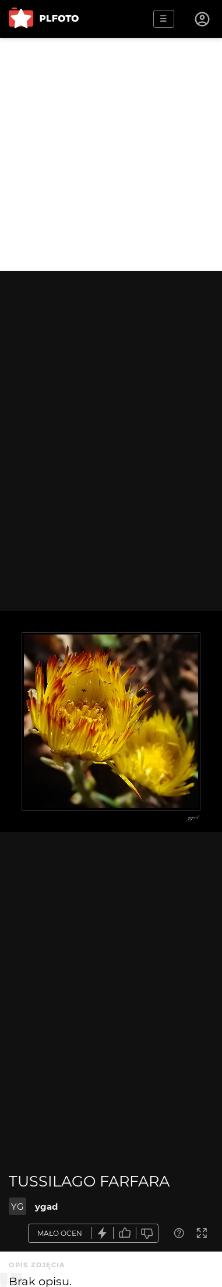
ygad (46, 1206)
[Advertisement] (111, 154)
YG (17, 1206)
